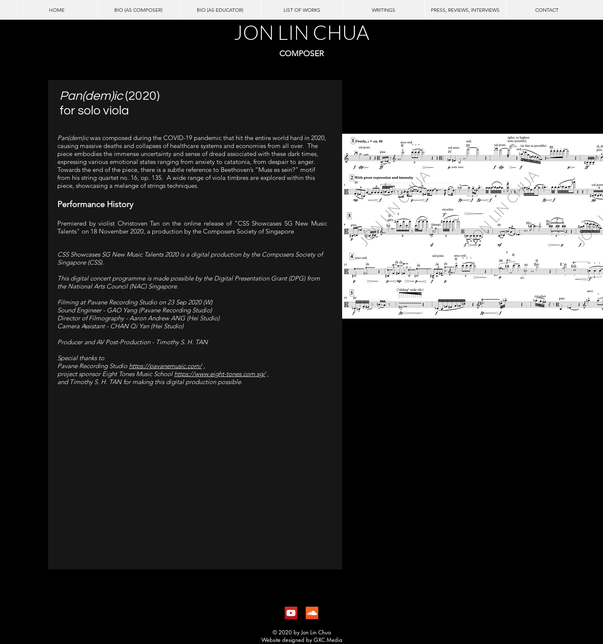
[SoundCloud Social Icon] (312, 613)
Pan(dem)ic (92, 95)
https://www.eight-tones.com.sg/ (219, 374)
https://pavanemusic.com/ (165, 366)
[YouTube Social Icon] (291, 613)
